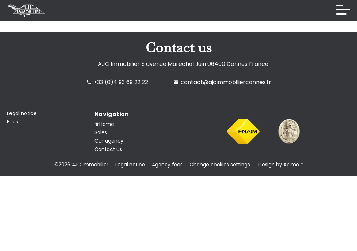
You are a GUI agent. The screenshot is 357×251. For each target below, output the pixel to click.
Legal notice (130, 164)
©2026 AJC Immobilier (81, 164)
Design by (280, 164)
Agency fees (167, 164)
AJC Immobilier (119, 64)
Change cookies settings (220, 164)
